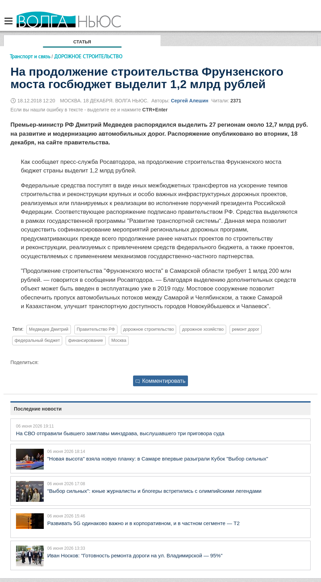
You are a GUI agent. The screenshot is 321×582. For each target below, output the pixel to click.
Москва (118, 340)
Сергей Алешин (189, 100)
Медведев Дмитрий (48, 329)
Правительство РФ (96, 329)
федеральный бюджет (37, 340)
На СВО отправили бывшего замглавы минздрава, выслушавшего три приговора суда (120, 433)
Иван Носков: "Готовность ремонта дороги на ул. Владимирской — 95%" (134, 555)
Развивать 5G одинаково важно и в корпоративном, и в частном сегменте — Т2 (143, 523)
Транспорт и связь (30, 56)
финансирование (85, 340)
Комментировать (160, 381)
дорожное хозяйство (202, 329)
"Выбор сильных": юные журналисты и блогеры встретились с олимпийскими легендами (154, 491)
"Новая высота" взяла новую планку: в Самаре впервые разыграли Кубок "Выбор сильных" (157, 459)
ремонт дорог (246, 329)
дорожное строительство (148, 329)
